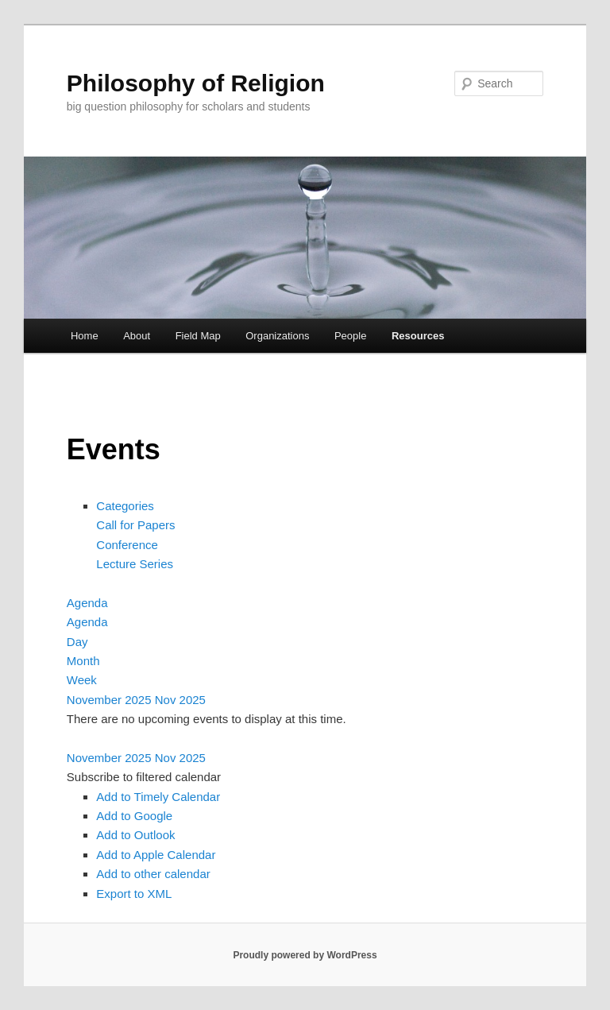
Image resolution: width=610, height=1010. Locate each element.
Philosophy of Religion (196, 83)
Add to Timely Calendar (158, 796)
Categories (125, 506)
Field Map (198, 336)
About (136, 336)
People (350, 336)
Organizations (277, 336)
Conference (127, 544)
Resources (418, 336)
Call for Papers (135, 525)
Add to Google (134, 815)
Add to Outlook (135, 835)
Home (84, 336)
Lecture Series (134, 564)
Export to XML (134, 893)
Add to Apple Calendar (155, 854)
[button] (144, 777)
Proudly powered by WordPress (304, 955)
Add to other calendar (153, 873)
